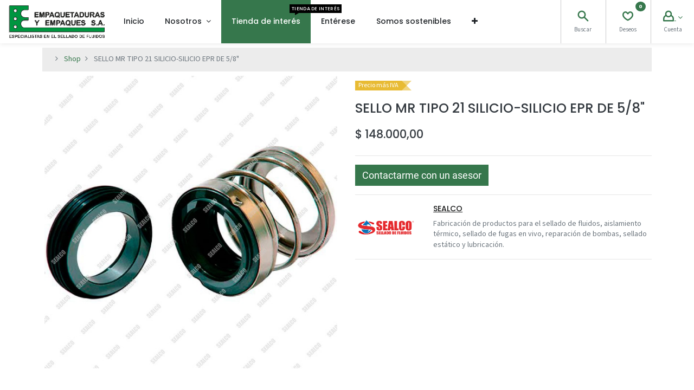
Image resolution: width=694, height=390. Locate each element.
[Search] (583, 17)
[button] (474, 21)
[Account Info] (673, 17)
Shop (72, 59)
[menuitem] (134, 21)
